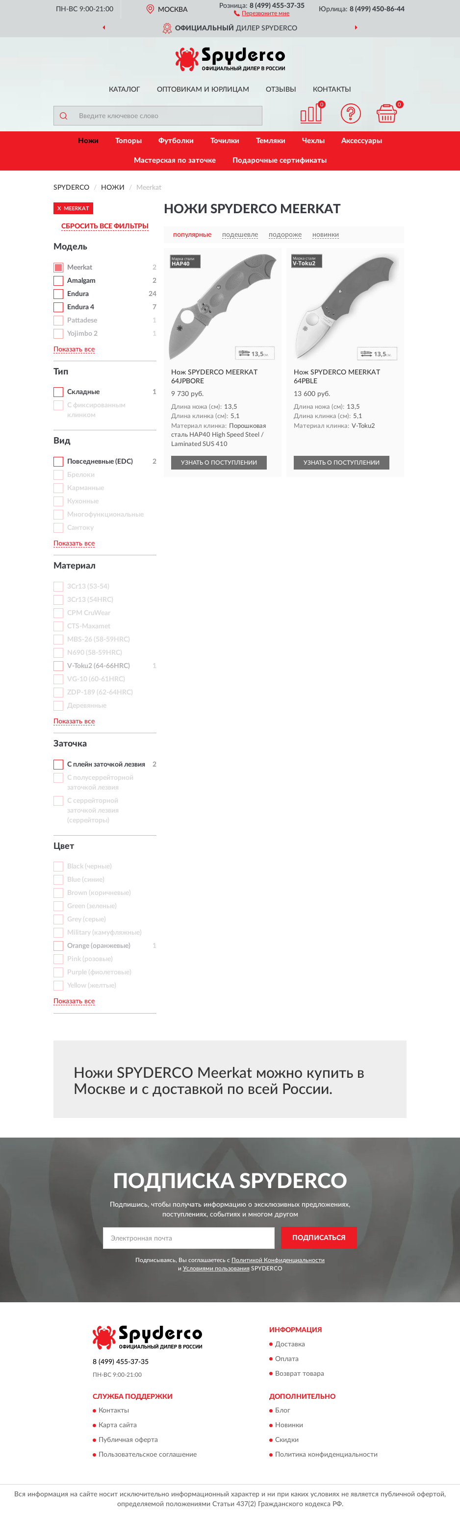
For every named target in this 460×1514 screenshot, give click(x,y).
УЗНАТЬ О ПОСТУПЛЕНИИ (219, 463)
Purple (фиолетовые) (99, 972)
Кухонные (83, 501)
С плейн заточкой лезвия (106, 764)
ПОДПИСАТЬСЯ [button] (319, 1238)
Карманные (85, 488)
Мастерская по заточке (175, 160)
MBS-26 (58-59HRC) (98, 639)
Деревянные (86, 705)
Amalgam (81, 280)
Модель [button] (70, 247)
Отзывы (281, 89)
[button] (261, 13)
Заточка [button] (70, 744)
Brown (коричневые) (99, 893)
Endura (78, 294)
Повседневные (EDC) (100, 461)
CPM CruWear (88, 613)
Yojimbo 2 (82, 333)
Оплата (287, 1359)
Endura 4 (80, 307)
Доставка (290, 1344)
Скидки (287, 1440)
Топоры (128, 141)
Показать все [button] (74, 349)
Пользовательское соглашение (148, 1454)
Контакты (332, 89)
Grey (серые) (86, 919)
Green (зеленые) (92, 906)
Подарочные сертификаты (279, 160)
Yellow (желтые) (91, 985)
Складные (83, 392)
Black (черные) (89, 866)
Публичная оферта (128, 1440)
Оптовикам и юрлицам (203, 89)
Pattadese (82, 320)
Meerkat (79, 267)
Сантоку (80, 527)
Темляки (270, 141)
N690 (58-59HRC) (94, 652)
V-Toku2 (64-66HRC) (98, 666)
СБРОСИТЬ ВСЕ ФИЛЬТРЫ (105, 226)
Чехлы (313, 141)
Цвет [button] (63, 846)
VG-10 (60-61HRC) (96, 679)
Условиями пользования (216, 1268)
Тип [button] (60, 372)
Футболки (176, 141)
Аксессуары (361, 141)
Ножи (88, 141)
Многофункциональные (105, 514)
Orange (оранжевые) (98, 946)
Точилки (224, 141)
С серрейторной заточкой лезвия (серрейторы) (93, 810)
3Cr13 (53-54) (88, 586)
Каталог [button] (124, 89)
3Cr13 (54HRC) (90, 599)
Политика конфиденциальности (326, 1454)
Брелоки (81, 475)
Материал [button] (74, 566)
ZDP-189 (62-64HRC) (100, 692)
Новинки (289, 1425)
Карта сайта (118, 1425)
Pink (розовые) (90, 959)
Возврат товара (299, 1373)
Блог (282, 1410)
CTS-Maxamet (88, 626)
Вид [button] (62, 441)
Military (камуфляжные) (104, 932)
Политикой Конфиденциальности (278, 1260)
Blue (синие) (85, 879)
